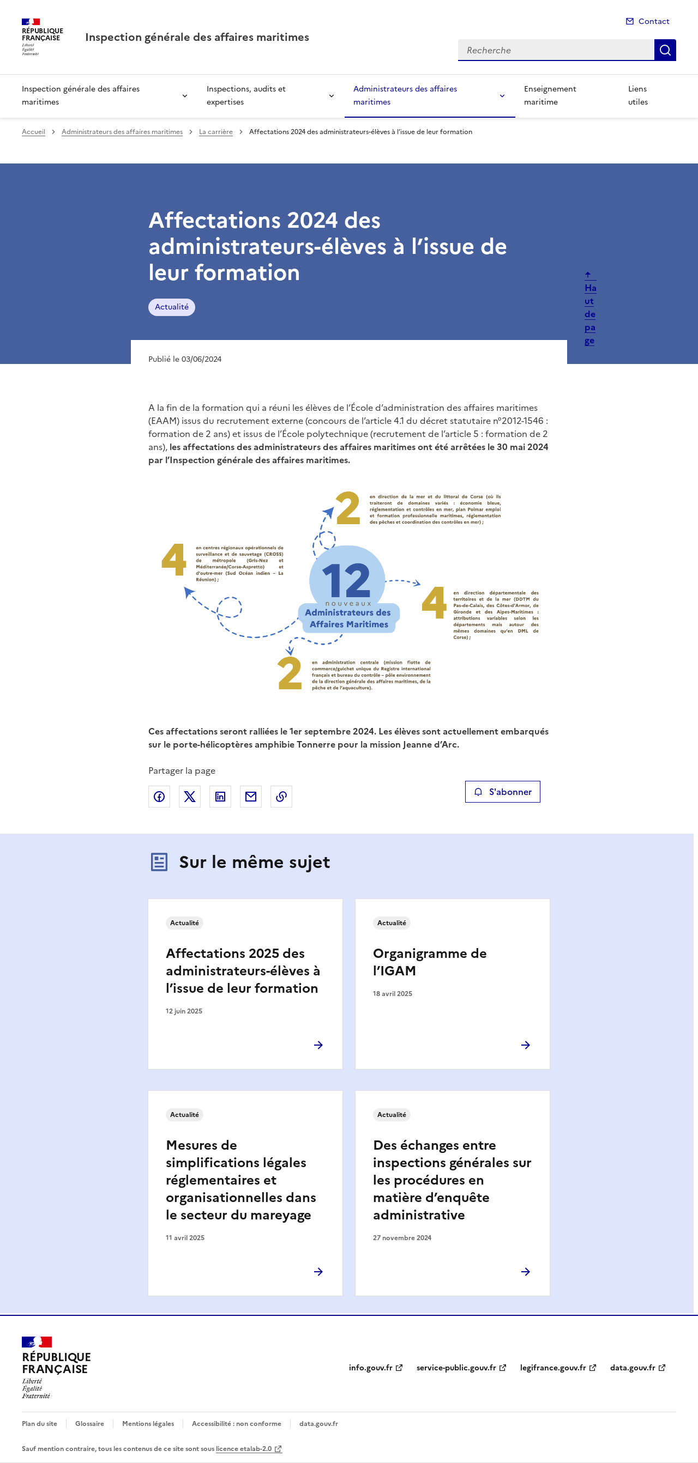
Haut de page (591, 314)
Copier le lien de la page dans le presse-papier (281, 797)
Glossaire (89, 1424)
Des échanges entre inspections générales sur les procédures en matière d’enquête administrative (452, 1180)
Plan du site (39, 1424)
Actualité (172, 307)
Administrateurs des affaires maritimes (405, 95)
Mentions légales (148, 1424)
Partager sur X (190, 797)
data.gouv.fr (632, 1368)
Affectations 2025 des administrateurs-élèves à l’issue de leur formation (243, 971)
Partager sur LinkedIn (220, 797)
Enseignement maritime (550, 95)
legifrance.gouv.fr (553, 1368)
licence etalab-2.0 (244, 1449)
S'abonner (502, 791)
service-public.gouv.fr (456, 1368)
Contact (654, 21)
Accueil (33, 132)
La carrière (216, 132)
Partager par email (251, 797)
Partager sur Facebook (159, 797)
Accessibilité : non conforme (236, 1424)
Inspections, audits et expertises (246, 95)
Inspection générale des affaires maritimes (81, 95)
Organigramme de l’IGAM (430, 962)
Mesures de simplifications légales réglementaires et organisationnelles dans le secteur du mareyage (241, 1180)
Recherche (665, 50)
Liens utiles (638, 95)
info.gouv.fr (371, 1368)
